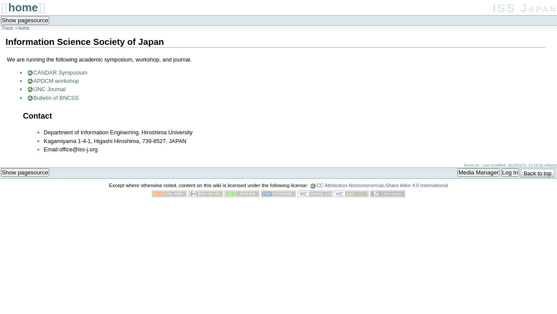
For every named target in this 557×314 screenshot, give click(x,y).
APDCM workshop (56, 81)
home (23, 7)
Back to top (537, 173)
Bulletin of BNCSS (56, 98)
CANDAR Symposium (60, 72)
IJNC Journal (50, 89)
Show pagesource (25, 20)
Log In (510, 172)
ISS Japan (525, 8)
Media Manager (478, 172)
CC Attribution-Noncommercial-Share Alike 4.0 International (382, 185)
